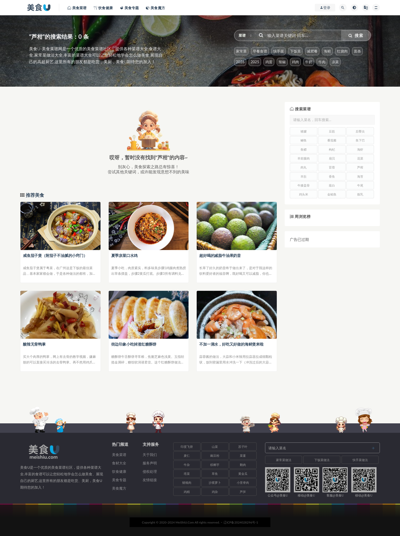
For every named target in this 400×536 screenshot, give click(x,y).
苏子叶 (242, 447)
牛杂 (187, 465)
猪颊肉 (186, 483)
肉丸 (304, 167)
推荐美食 (34, 195)
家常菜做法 (283, 460)
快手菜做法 (360, 460)
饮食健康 (119, 471)
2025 (255, 62)
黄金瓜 (242, 474)
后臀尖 (360, 131)
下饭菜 (295, 51)
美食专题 (119, 480)
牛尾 (360, 185)
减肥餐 (312, 51)
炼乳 (360, 194)
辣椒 (282, 62)
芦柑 (360, 167)
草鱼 (215, 474)
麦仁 (187, 455)
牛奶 (308, 62)
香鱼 (332, 176)
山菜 (215, 447)
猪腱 (304, 131)
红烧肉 (342, 51)
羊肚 (304, 176)
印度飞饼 (187, 447)
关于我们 (150, 454)
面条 (357, 51)
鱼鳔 (304, 149)
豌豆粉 (214, 455)
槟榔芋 (214, 465)
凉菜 (335, 62)
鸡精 (187, 492)
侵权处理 (150, 471)
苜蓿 (332, 167)
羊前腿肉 (303, 158)
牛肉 (322, 62)
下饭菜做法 (322, 460)
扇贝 (332, 158)
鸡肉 (295, 62)
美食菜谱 (119, 454)
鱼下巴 (360, 140)
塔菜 (187, 474)
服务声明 (150, 463)
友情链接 (150, 480)
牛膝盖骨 (303, 185)
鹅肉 (243, 465)
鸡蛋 (268, 62)
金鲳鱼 (331, 194)
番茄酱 (331, 140)
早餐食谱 (260, 51)
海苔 (360, 176)
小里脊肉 (243, 483)
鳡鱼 (304, 140)
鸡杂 (215, 492)
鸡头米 (303, 194)
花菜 (360, 158)
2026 (240, 62)
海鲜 (327, 51)
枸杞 (332, 149)
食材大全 (119, 463)
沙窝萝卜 (215, 483)
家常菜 (241, 51)
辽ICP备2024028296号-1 (240, 522)
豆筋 (332, 131)
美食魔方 (119, 488)
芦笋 (243, 492)
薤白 (332, 185)
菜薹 (243, 455)
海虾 (360, 149)
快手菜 (278, 51)
